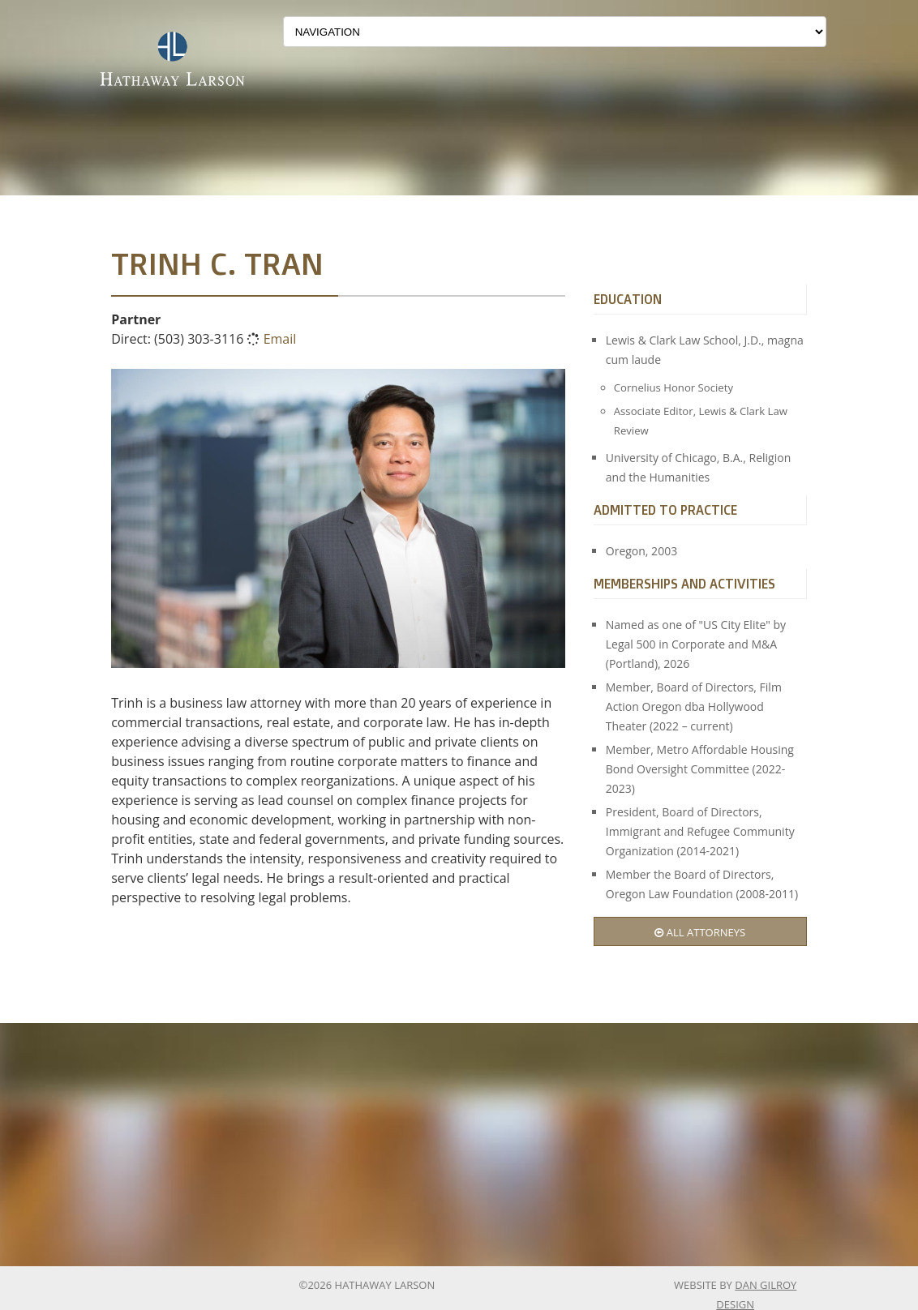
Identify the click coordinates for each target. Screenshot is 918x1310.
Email (280, 339)
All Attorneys (699, 932)
